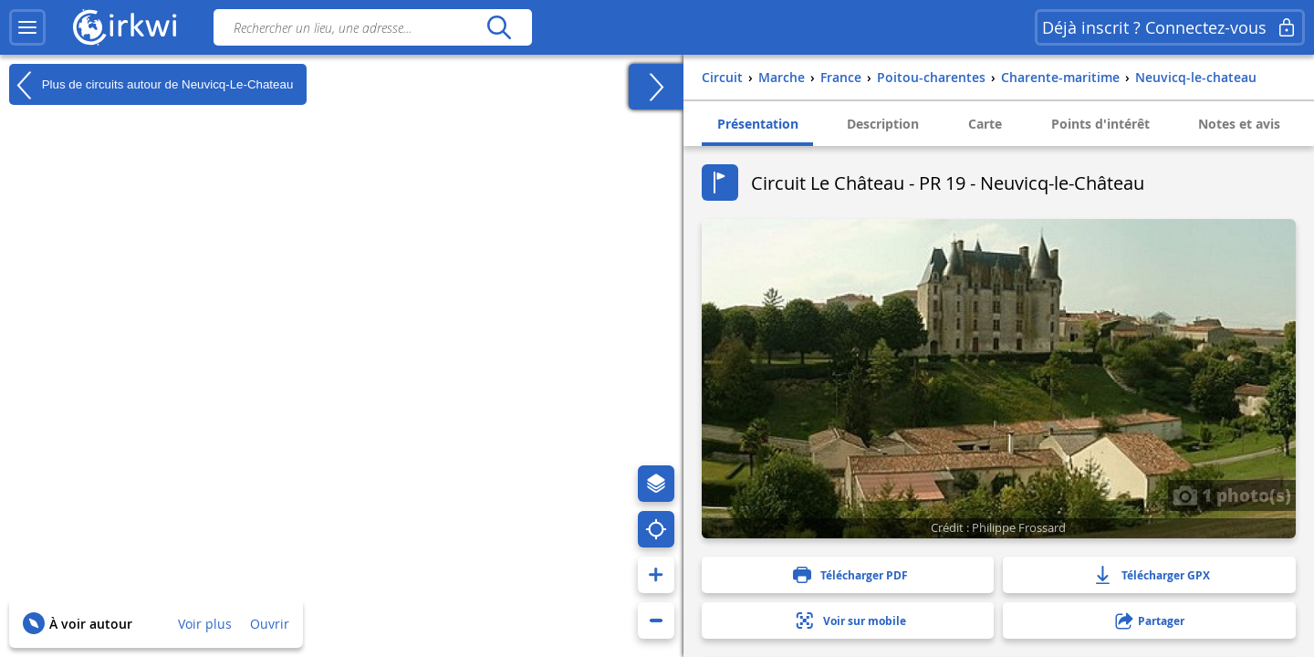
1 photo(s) (1232, 494)
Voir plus (205, 623)
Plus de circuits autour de (151, 84)
